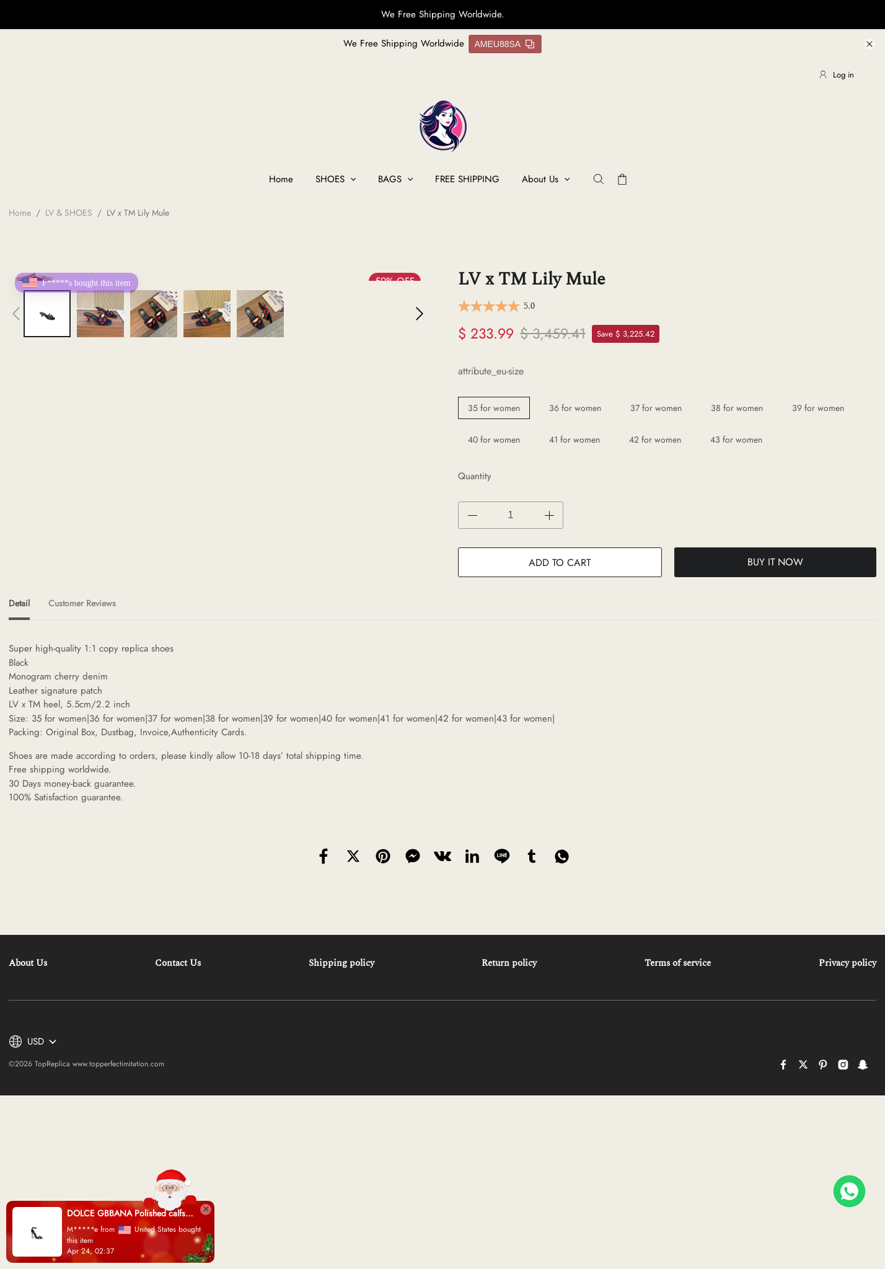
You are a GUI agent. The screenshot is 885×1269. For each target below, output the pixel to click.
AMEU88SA (505, 44)
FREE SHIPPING (467, 179)
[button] (16, 313)
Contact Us (178, 963)
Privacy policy (847, 963)
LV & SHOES (68, 212)
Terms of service (678, 963)
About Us (540, 179)
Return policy (509, 963)
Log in (836, 75)
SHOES (330, 179)
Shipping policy (341, 963)
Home (281, 179)
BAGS (390, 179)
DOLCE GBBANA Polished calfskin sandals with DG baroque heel (130, 1213)
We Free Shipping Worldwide (403, 43)
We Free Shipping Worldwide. (442, 14)
